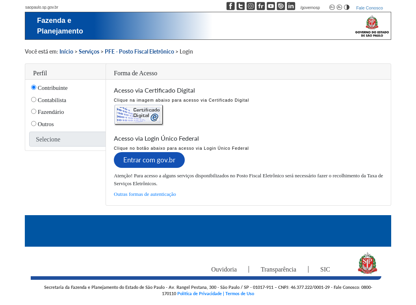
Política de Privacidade (200, 293)
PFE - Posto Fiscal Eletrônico (139, 51)
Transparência (278, 269)
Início (66, 51)
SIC (325, 269)
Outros (45, 124)
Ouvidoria (224, 269)
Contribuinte (52, 88)
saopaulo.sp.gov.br (41, 7)
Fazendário (50, 112)
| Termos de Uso (238, 293)
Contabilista (51, 100)
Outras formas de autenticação (145, 194)
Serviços (89, 51)
